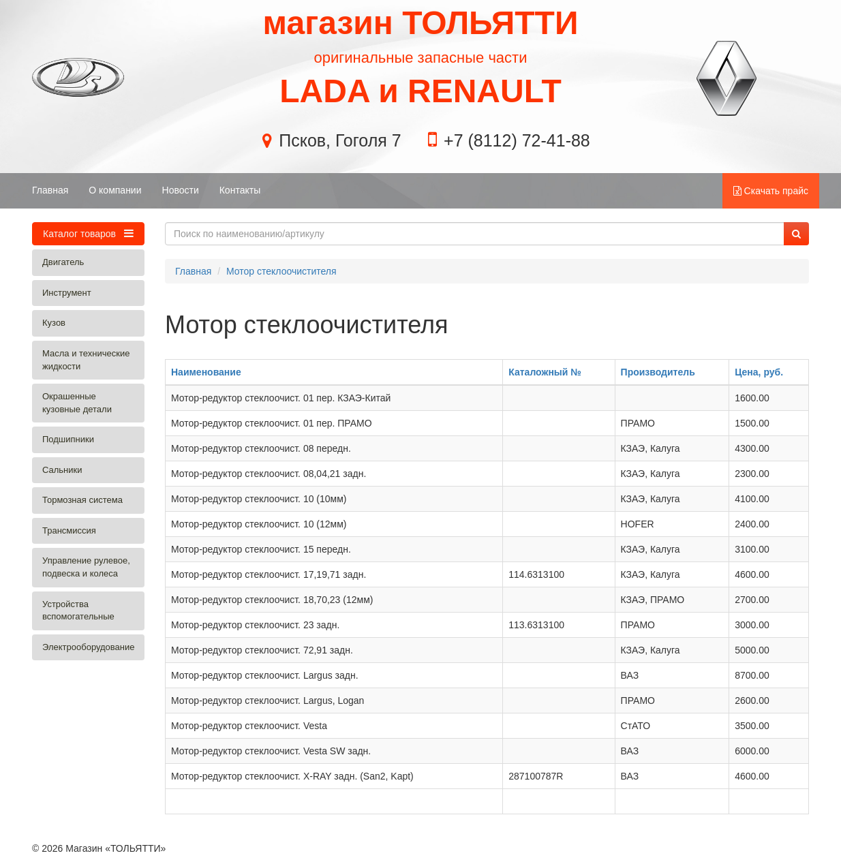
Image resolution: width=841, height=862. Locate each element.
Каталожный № (544, 372)
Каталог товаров (88, 233)
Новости (180, 190)
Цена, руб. (759, 372)
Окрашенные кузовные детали (77, 402)
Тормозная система (82, 500)
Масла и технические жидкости (85, 359)
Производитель (658, 372)
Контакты (239, 190)
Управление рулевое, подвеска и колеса (86, 567)
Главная (50, 190)
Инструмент (66, 293)
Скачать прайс (770, 190)
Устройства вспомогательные (78, 610)
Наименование (206, 372)
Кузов (53, 323)
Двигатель (63, 262)
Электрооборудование (88, 647)
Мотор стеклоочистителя (281, 271)
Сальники (62, 470)
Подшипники (68, 439)
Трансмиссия (69, 530)
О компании (115, 190)
